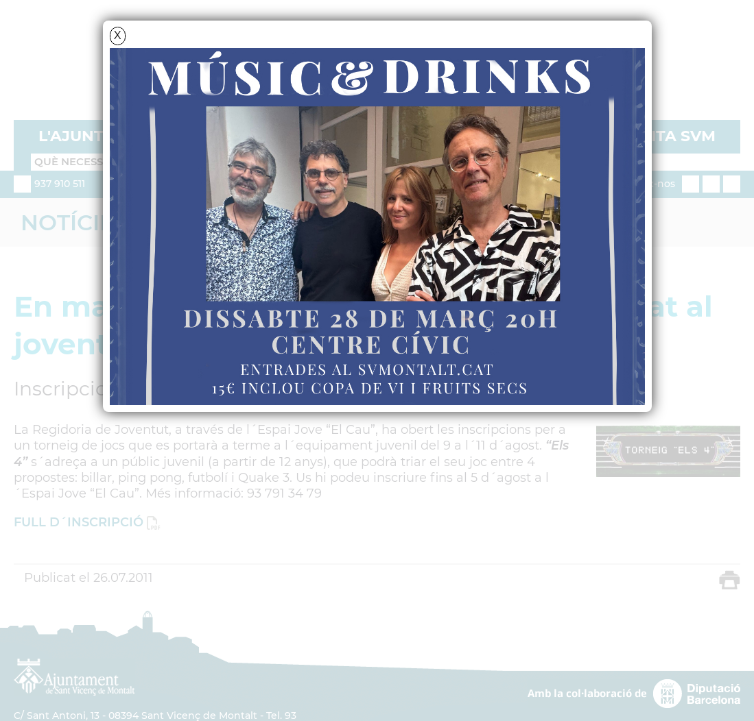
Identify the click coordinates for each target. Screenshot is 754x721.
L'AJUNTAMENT (99, 136)
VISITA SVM (671, 136)
